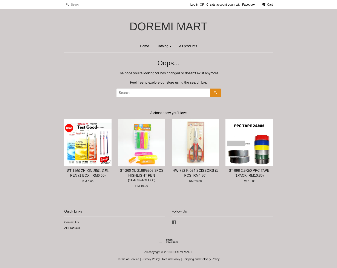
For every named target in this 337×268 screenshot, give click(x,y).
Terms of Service (128, 259)
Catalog (164, 46)
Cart (270, 4)
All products (188, 46)
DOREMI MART (168, 26)
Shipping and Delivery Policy (200, 259)
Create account (217, 4)
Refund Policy (171, 259)
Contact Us (71, 222)
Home (144, 46)
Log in (194, 4)
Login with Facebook (241, 4)
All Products (72, 228)
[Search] (77, 5)
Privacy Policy (151, 259)
